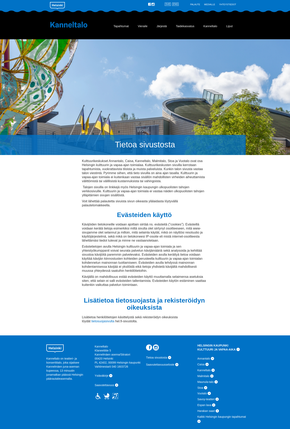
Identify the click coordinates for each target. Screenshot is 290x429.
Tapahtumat (121, 26)
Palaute (195, 4)
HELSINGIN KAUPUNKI (212, 345)
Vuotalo (202, 393)
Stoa (200, 387)
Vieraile (142, 26)
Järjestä (161, 26)
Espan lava (204, 405)
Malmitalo (203, 376)
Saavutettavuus (104, 385)
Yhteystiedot (227, 4)
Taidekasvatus (185, 26)
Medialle (209, 4)
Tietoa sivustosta (156, 357)
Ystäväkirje (101, 375)
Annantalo (203, 358)
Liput (229, 26)
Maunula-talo (205, 382)
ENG (175, 4)
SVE (167, 4)
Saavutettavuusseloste (160, 364)
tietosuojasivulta (102, 321)
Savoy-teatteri (206, 399)
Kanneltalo (74, 25)
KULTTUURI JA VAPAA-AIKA (216, 349)
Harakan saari (206, 410)
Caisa (201, 364)
